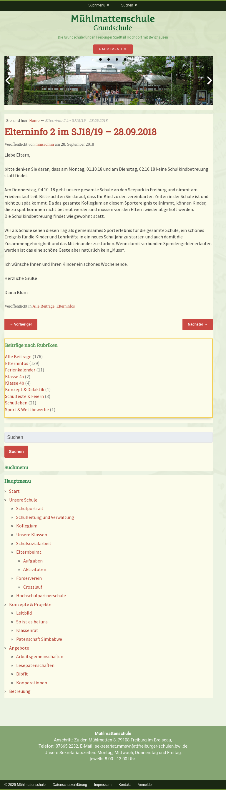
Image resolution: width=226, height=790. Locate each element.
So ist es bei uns (32, 622)
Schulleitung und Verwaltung (45, 517)
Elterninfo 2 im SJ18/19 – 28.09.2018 (80, 131)
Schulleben (16, 403)
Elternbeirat (28, 552)
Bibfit (22, 674)
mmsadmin (45, 144)
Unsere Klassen (31, 534)
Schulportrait (30, 508)
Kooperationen (31, 683)
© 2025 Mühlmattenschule (25, 785)
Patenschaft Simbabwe (39, 639)
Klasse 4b (14, 383)
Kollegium (26, 526)
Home (34, 120)
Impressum (103, 785)
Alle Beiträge (43, 306)
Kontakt (125, 785)
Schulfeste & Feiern (24, 396)
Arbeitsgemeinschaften (39, 656)
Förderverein (29, 578)
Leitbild (24, 613)
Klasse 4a (14, 376)
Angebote (19, 648)
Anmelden (146, 785)
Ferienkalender (20, 370)
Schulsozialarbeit (33, 543)
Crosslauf (32, 587)
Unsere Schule (23, 500)
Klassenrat (27, 630)
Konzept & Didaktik (24, 389)
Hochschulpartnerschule (41, 595)
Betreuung (20, 691)
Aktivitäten (34, 569)
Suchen (127, 5)
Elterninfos (65, 306)
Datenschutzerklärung (70, 785)
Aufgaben (33, 561)
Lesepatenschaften (35, 665)
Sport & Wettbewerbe (27, 409)
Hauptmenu (110, 49)
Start (14, 491)
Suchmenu (96, 5)
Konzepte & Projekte (30, 604)
